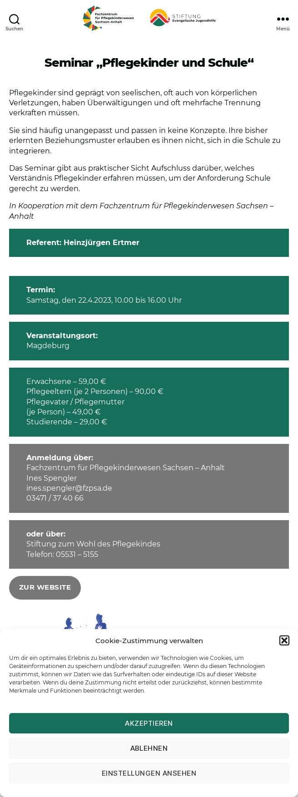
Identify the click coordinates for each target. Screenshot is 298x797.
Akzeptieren (149, 723)
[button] (284, 640)
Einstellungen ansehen (149, 773)
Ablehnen (149, 748)
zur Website (45, 587)
